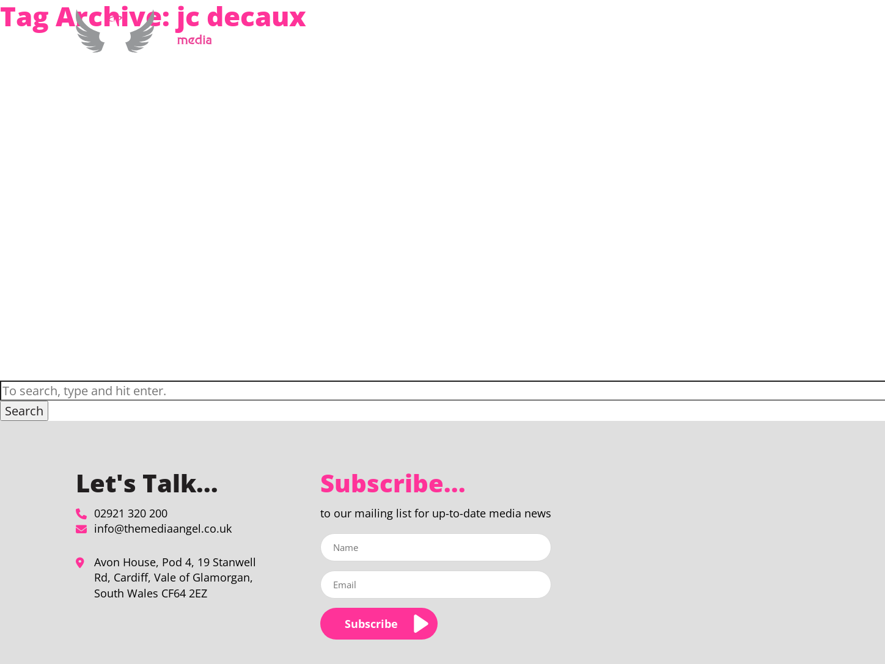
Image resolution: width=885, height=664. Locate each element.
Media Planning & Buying (513, 39)
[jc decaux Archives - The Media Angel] (148, 45)
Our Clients (677, 39)
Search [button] (24, 411)
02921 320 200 (130, 513)
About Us (609, 39)
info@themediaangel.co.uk (163, 528)
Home (438, 39)
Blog (721, 39)
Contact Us (765, 39)
